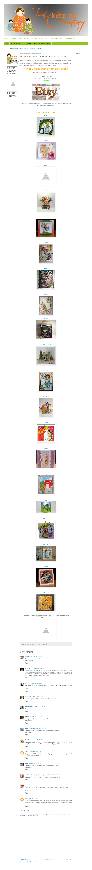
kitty (46, 474)
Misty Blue (46, 396)
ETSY (56, 78)
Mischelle (46, 545)
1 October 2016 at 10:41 (38, 668)
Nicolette (46, 448)
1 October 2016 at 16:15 (38, 706)
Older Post (68, 859)
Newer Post (24, 859)
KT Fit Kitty (28, 668)
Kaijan (46, 140)
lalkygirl (27, 683)
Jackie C (27, 696)
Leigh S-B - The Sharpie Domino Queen (35, 775)
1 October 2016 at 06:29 (36, 656)
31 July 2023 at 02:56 (33, 798)
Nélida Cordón (29, 728)
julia (26, 798)
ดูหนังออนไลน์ (28, 790)
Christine (46, 318)
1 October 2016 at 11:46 (36, 683)
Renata (27, 716)
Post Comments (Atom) (33, 862)
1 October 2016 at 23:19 (35, 716)
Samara (46, 268)
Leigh (46, 370)
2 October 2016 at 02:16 (39, 728)
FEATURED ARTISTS (16, 43)
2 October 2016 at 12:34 (38, 740)
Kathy (46, 294)
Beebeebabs (28, 706)
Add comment (25, 810)
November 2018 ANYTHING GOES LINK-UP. (29, 48)
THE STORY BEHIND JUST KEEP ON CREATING (37, 43)
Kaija (26, 763)
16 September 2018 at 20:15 (37, 785)
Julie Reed (46, 518)
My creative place (46, 344)
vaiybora (27, 785)
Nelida (46, 242)
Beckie (46, 165)
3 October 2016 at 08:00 (35, 751)
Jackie (46, 422)
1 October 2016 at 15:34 (36, 696)
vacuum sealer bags (61, 802)
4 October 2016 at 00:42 (34, 763)
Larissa (46, 217)
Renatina (46, 592)
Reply (26, 663)
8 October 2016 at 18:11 (53, 775)
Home (6, 43)
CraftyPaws (28, 740)
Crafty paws (46, 500)
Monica (46, 191)
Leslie (46, 116)
